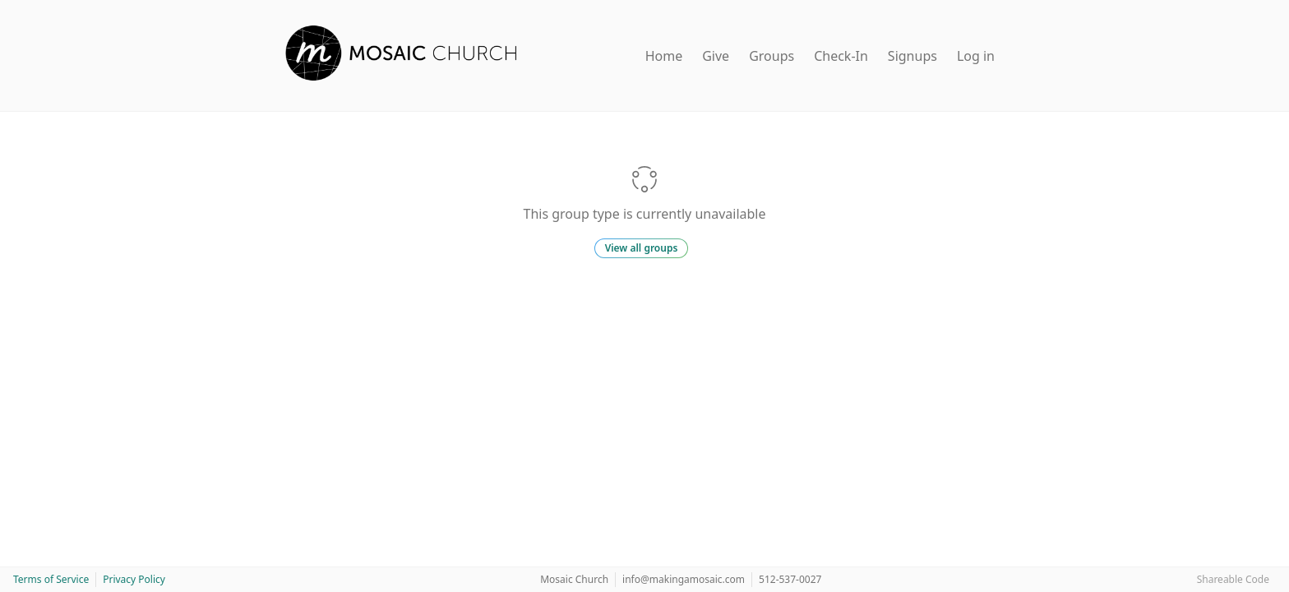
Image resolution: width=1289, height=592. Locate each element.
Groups (771, 56)
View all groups (641, 248)
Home (664, 56)
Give (715, 56)
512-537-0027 (790, 579)
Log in (976, 56)
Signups (912, 56)
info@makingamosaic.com (683, 579)
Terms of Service (51, 579)
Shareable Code (1233, 579)
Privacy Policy (134, 579)
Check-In (841, 56)
